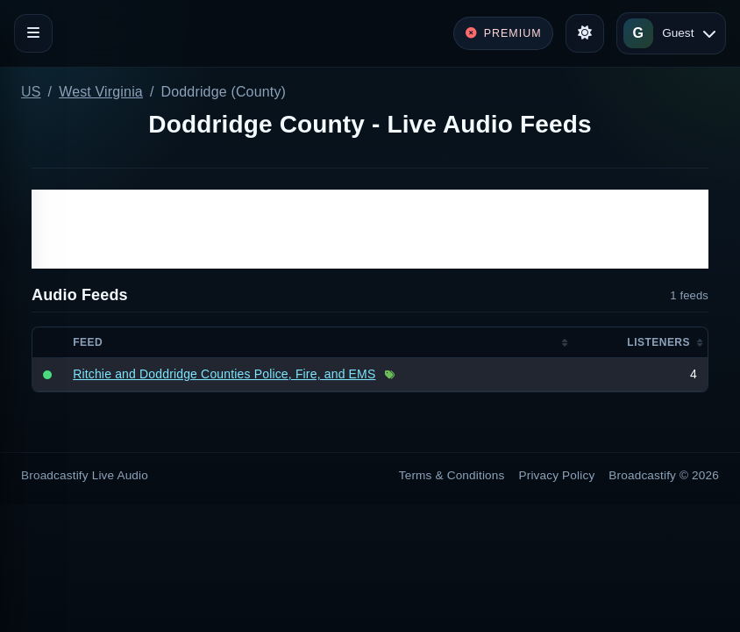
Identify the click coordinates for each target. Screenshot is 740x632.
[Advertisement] (370, 229)
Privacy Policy (557, 475)
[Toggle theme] (585, 33)
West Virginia (101, 91)
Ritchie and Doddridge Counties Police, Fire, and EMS (224, 374)
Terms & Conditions (452, 475)
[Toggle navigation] (33, 33)
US (31, 91)
